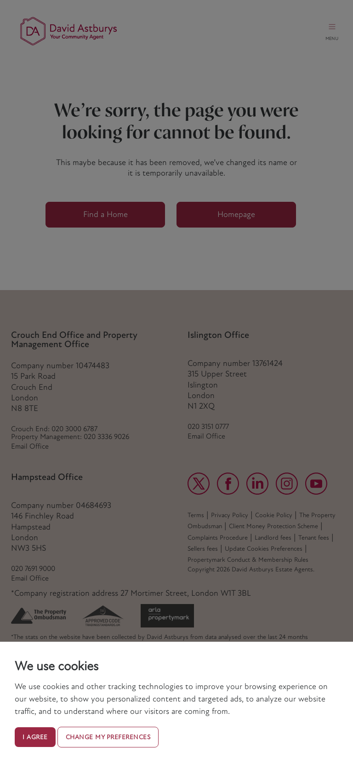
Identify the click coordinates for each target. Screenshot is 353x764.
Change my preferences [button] (108, 737)
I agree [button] (35, 737)
